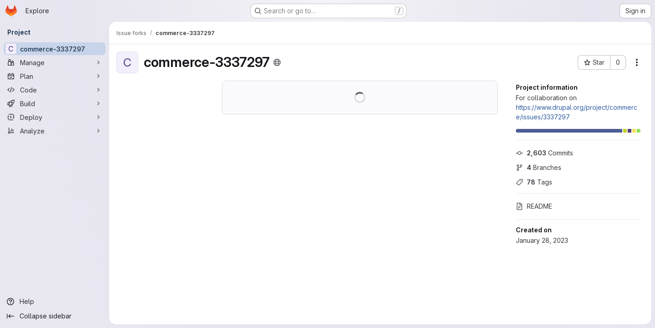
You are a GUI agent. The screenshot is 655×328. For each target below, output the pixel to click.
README (534, 206)
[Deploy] (55, 117)
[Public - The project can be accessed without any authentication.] (277, 62)
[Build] (55, 103)
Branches (538, 167)
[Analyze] (55, 130)
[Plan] (55, 76)
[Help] (55, 301)
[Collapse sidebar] (55, 316)
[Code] (55, 89)
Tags (534, 182)
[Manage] (55, 62)
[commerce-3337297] (55, 48)
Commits (544, 153)
